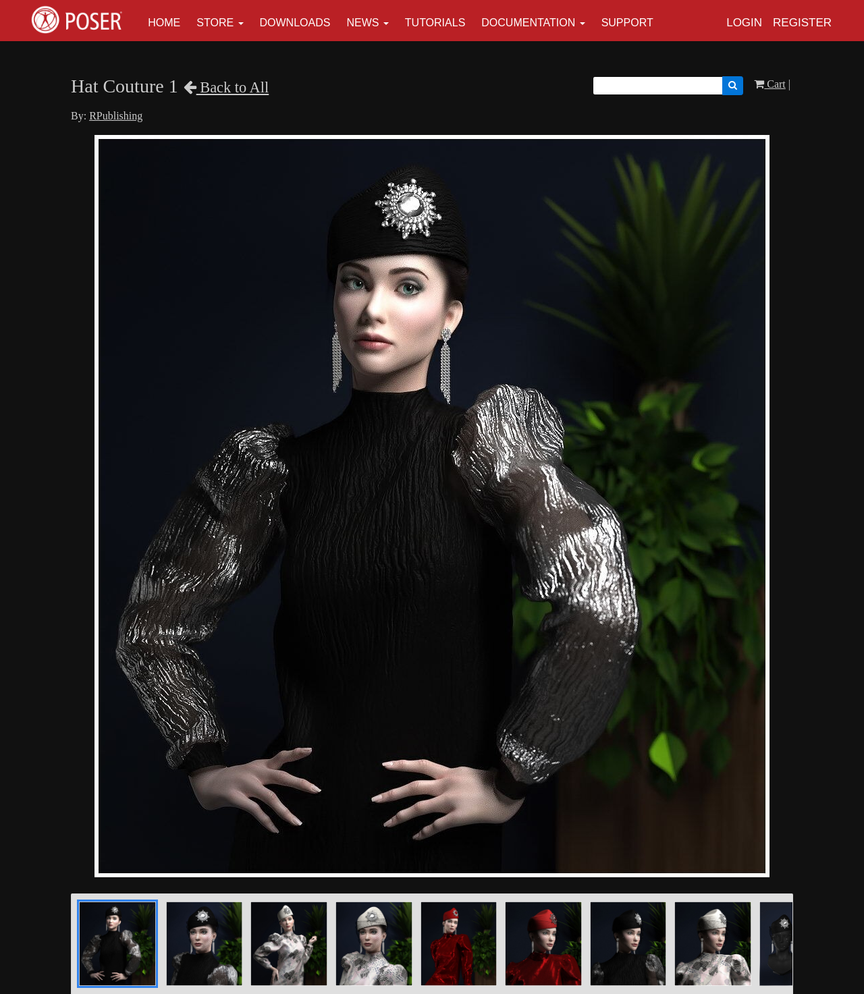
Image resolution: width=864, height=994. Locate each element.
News (362, 22)
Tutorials (435, 22)
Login (744, 22)
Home (164, 22)
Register (802, 22)
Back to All (226, 87)
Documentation (528, 22)
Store (215, 22)
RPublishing (115, 115)
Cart (770, 84)
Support (627, 22)
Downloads (295, 22)
